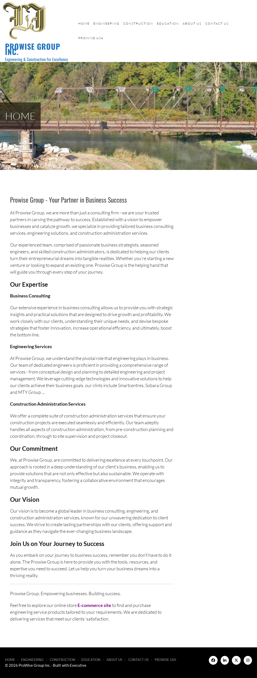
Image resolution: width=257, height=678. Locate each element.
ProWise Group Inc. (32, 49)
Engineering (106, 23)
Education (168, 23)
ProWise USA (91, 38)
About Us (192, 23)
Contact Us (217, 23)
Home (84, 23)
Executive (78, 665)
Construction (138, 23)
